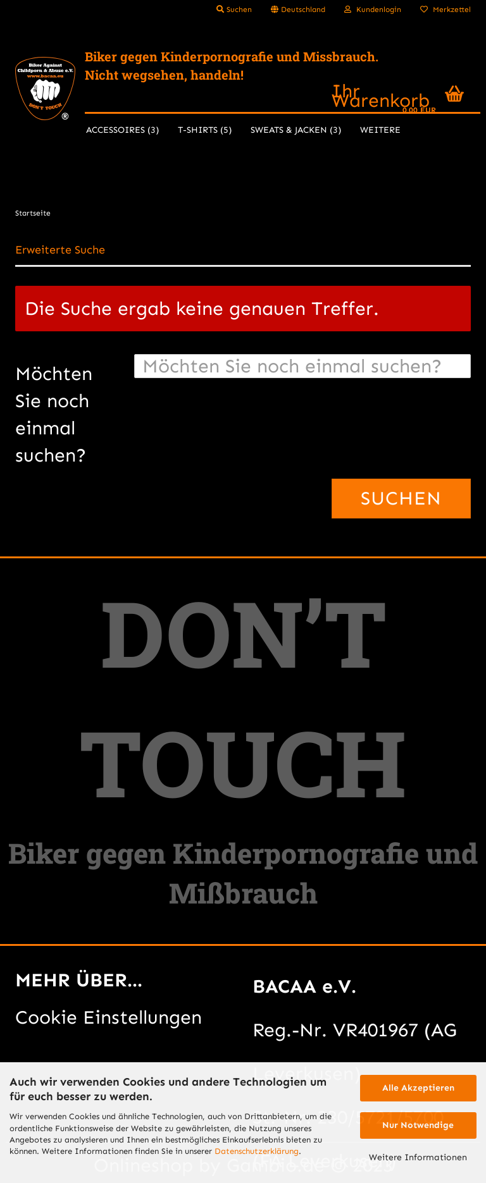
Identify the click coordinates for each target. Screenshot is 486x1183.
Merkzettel (445, 9)
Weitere (380, 130)
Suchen (234, 9)
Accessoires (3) (122, 130)
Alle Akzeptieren (418, 1087)
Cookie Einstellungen (108, 1017)
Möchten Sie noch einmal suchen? (53, 414)
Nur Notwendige (418, 1125)
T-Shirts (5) (205, 130)
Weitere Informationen (418, 1157)
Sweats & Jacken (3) (296, 130)
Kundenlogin (372, 9)
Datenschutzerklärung (257, 1151)
